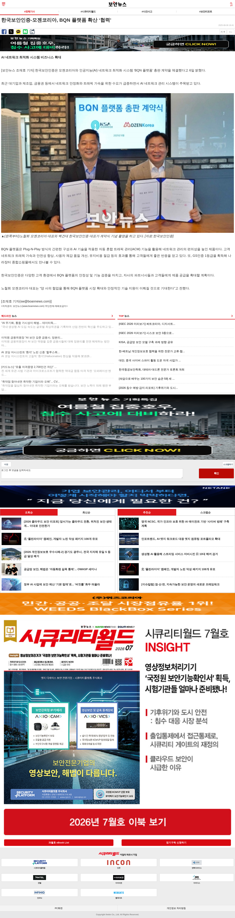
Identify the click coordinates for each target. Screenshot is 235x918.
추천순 (147, 512)
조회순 (29, 512)
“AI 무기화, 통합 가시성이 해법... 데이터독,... (57, 324)
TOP (124, 316)
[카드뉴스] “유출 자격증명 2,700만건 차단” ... (56, 370)
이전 (6, 464)
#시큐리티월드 (88, 11)
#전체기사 (29, 11)
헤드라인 (9, 316)
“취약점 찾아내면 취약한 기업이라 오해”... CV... (56, 385)
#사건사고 (147, 11)
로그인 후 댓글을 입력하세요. (92, 473)
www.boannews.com (33, 306)
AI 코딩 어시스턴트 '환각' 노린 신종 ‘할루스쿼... (46, 354)
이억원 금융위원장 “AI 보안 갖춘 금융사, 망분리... (55, 341)
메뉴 (3, 4)
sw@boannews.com (35, 301)
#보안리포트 (205, 11)
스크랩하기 (228, 464)
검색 (231, 4)
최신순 (86, 512)
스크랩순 (205, 512)
